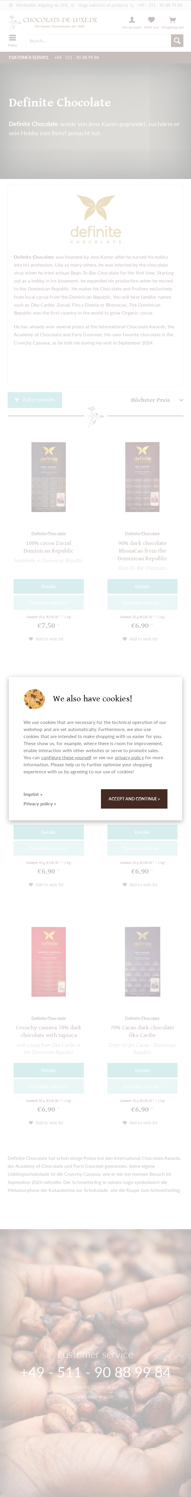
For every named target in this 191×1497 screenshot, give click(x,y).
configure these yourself (66, 757)
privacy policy (129, 757)
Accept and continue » (134, 798)
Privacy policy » (40, 803)
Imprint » (33, 794)
